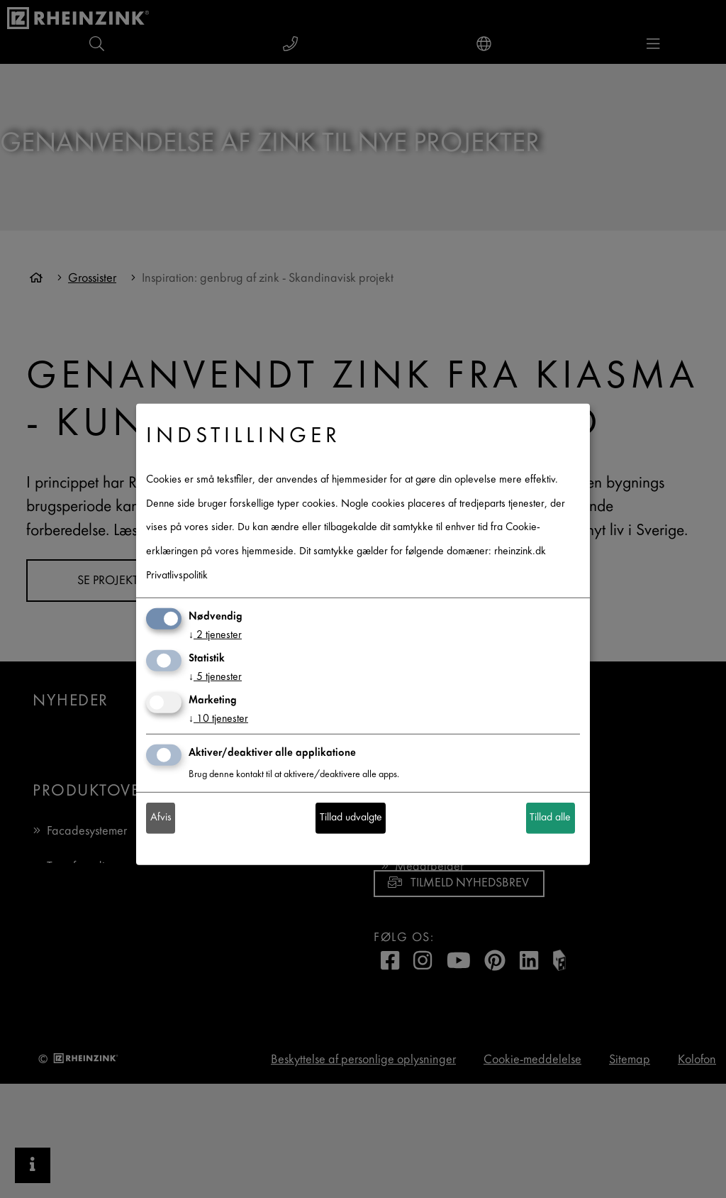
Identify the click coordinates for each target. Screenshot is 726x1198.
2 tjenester (215, 635)
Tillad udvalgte (351, 818)
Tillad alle (550, 818)
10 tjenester (218, 719)
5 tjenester (215, 677)
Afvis (161, 818)
